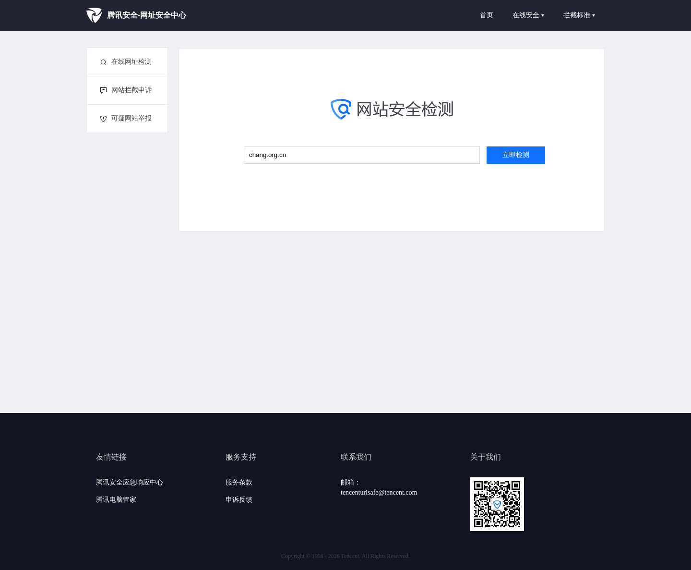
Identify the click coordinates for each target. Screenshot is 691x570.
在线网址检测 (126, 61)
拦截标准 (579, 15)
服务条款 (239, 482)
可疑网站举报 (126, 118)
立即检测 (515, 154)
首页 (486, 15)
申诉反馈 (239, 499)
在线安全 (528, 15)
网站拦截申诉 (126, 90)
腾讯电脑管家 (116, 499)
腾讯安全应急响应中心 (129, 482)
